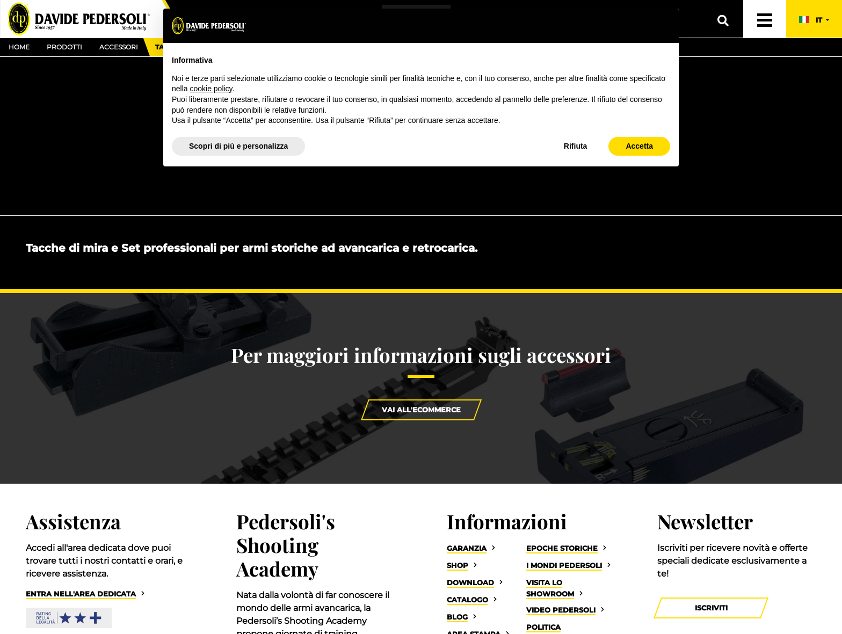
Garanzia (467, 548)
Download (470, 583)
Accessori (118, 47)
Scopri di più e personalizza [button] (238, 146)
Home (19, 47)
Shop (457, 566)
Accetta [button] (639, 146)
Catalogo (467, 600)
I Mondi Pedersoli (564, 566)
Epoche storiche (562, 548)
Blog (457, 617)
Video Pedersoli (561, 610)
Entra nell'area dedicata (81, 594)
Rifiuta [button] (575, 146)
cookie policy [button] (211, 88)
